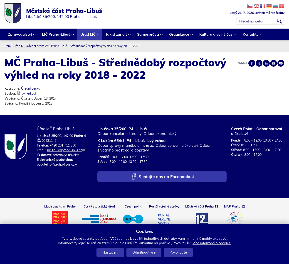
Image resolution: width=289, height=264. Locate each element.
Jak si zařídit (116, 36)
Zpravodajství (20, 36)
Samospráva (148, 36)
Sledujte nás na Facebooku (166, 177)
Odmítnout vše (144, 252)
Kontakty (250, 36)
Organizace (179, 36)
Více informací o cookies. (212, 243)
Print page (280, 63)
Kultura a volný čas (216, 36)
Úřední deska (35, 46)
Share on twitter (259, 63)
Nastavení (110, 252)
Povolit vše (178, 252)
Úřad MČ (88, 36)
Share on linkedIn (266, 63)
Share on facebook (251, 63)
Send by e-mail (273, 63)
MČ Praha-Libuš (56, 36)
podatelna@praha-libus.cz (57, 164)
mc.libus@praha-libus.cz (66, 150)
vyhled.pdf (29, 93)
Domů (8, 46)
